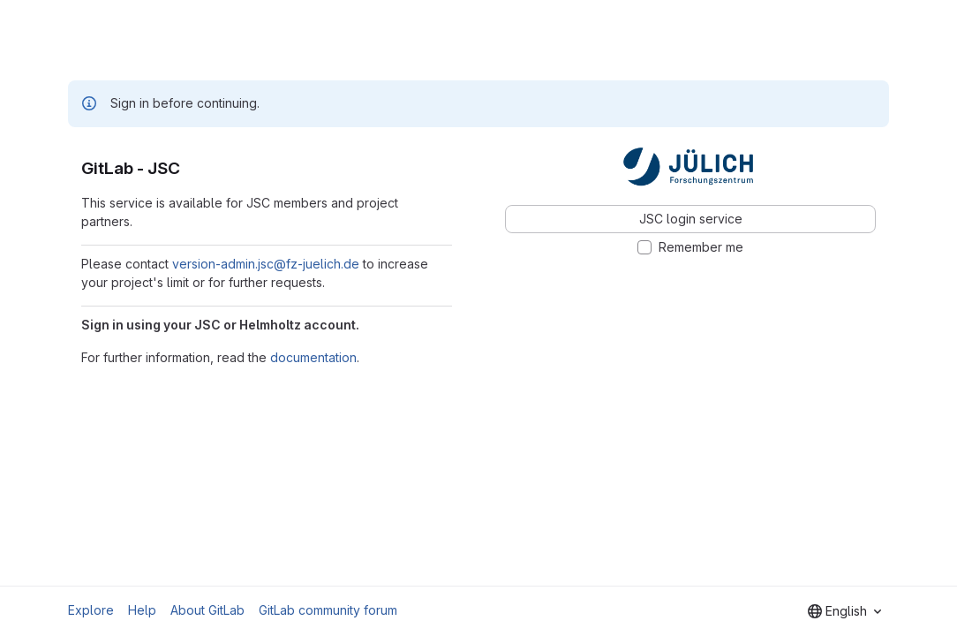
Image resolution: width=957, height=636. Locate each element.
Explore (91, 609)
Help (142, 609)
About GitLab (207, 609)
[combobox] (844, 611)
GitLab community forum (328, 609)
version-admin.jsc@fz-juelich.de (265, 263)
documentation (313, 357)
